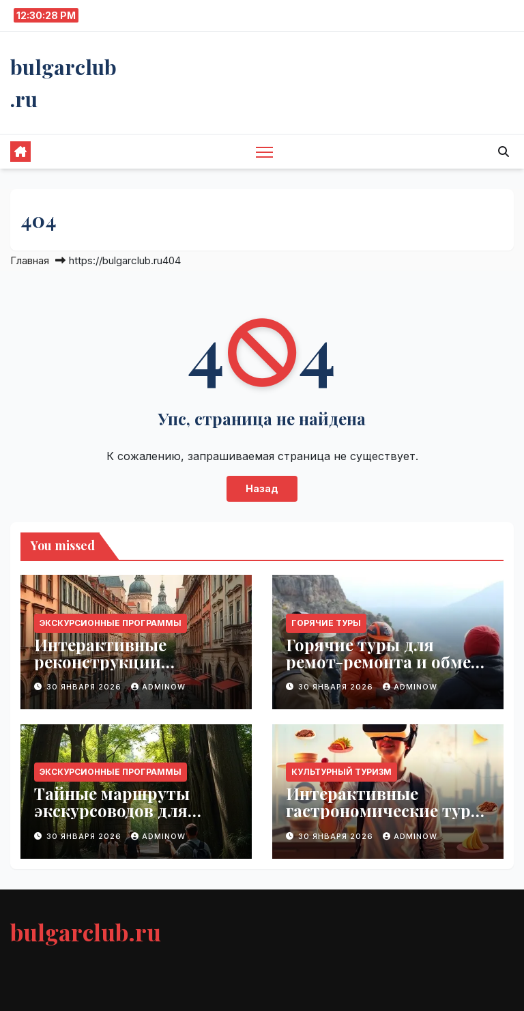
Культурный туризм (341, 772)
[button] (503, 151)
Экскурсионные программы (110, 623)
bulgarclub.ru (85, 932)
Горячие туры (326, 623)
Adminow (158, 687)
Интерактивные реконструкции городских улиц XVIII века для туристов (119, 670)
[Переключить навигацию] (264, 151)
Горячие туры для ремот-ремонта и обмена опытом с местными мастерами (388, 670)
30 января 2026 (85, 687)
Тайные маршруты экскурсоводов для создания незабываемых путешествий (133, 818)
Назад (262, 488)
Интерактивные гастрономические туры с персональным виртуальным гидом (385, 818)
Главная (29, 260)
